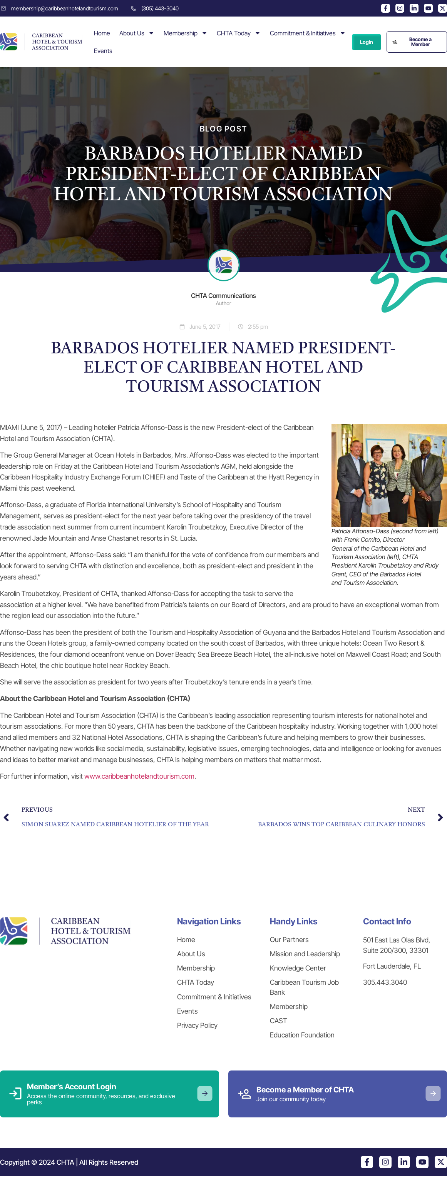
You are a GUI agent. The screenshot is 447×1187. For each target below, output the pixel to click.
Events (103, 51)
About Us (136, 33)
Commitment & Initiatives (308, 33)
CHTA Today (239, 33)
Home (102, 33)
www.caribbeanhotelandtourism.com (139, 776)
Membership (186, 33)
